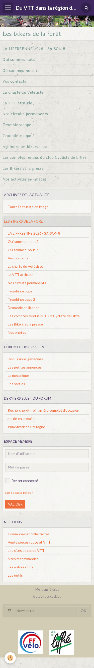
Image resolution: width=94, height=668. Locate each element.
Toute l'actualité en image (28, 207)
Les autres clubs (20, 567)
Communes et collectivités (29, 534)
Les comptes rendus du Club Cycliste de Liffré (44, 316)
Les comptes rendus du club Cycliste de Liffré (44, 157)
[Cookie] (10, 657)
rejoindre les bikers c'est (25, 146)
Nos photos (17, 332)
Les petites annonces (25, 367)
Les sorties (16, 384)
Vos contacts (14, 81)
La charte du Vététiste (23, 91)
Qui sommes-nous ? (23, 241)
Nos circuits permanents (25, 113)
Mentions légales (47, 589)
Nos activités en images (25, 179)
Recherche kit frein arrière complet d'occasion (43, 410)
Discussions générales (25, 359)
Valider (15, 504)
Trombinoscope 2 (19, 135)
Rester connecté (21, 480)
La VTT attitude (17, 102)
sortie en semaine (22, 418)
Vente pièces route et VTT (29, 542)
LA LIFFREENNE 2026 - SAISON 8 (34, 48)
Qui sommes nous (19, 59)
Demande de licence (23, 307)
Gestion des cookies (47, 596)
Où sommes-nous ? (20, 70)
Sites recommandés (23, 559)
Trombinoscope (17, 124)
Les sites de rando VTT (26, 550)
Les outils (15, 575)
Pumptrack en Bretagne (26, 427)
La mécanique (18, 375)
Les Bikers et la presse (23, 168)
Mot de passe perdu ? (19, 492)
